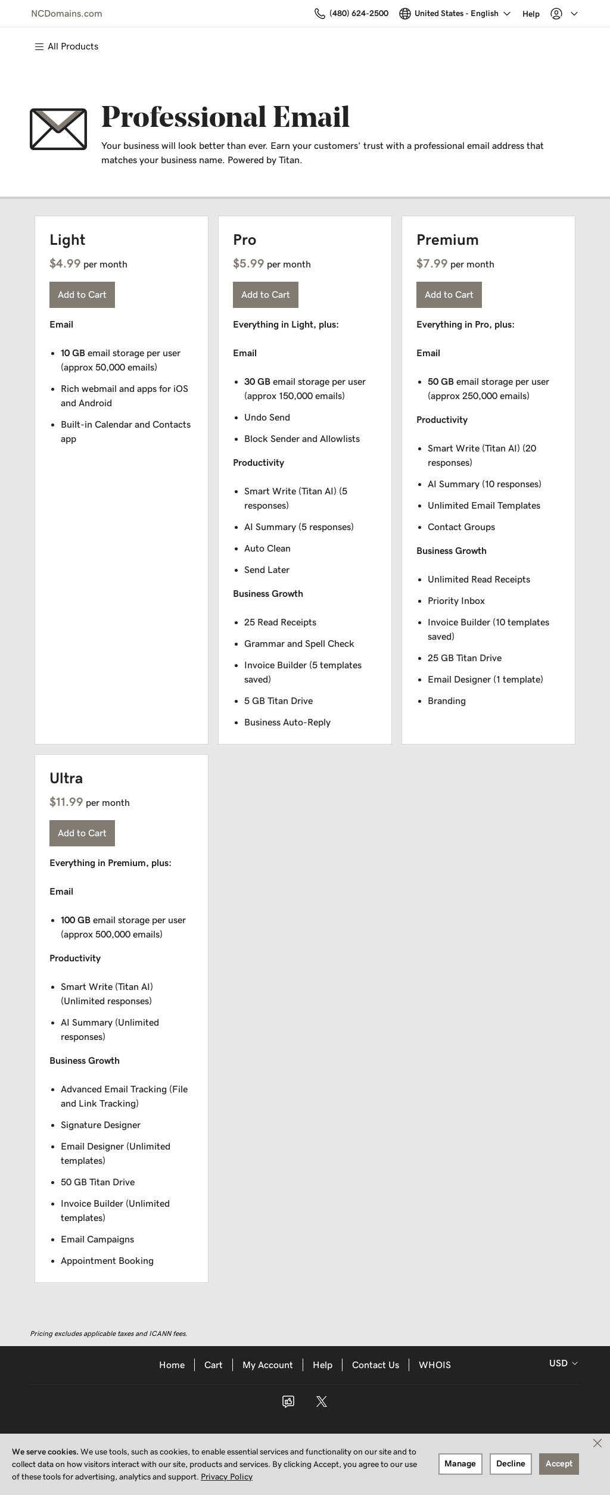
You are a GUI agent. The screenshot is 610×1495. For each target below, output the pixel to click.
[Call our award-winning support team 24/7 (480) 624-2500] (505, 13)
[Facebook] (288, 1405)
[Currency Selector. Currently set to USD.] (561, 1363)
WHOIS (435, 1365)
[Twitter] (322, 1405)
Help (322, 1365)
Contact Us (375, 1365)
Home (172, 1365)
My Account (267, 1365)
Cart (213, 1365)
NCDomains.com (66, 13)
